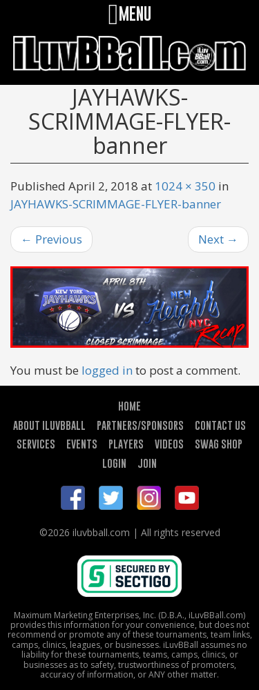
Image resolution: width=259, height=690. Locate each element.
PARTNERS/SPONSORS (140, 425)
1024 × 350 (185, 186)
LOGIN (114, 463)
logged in (107, 370)
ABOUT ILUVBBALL (49, 425)
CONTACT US (220, 425)
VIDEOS (169, 443)
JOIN (147, 463)
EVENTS (81, 443)
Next (218, 239)
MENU (129, 13)
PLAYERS (126, 443)
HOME (129, 406)
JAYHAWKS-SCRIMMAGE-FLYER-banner (115, 204)
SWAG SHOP (218, 443)
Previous (51, 239)
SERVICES (36, 443)
